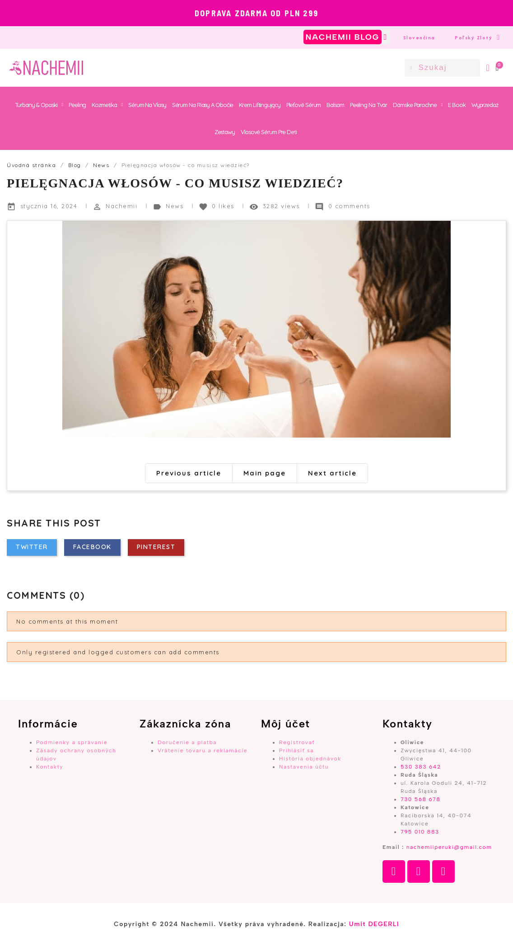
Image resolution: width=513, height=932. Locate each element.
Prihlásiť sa (296, 750)
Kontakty (49, 767)
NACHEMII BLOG (342, 37)
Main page (264, 473)
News (176, 206)
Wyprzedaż (484, 104)
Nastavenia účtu (304, 767)
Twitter (32, 547)
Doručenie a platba (187, 742)
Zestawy (225, 131)
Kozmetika (107, 105)
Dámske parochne (417, 105)
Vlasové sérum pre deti (269, 131)
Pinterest (156, 547)
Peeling (77, 104)
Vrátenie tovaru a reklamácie (202, 750)
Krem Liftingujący (259, 104)
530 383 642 (421, 767)
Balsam (335, 104)
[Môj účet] (488, 67)
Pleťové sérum (303, 104)
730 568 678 (420, 799)
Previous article (188, 473)
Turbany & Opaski (39, 105)
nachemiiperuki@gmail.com (449, 847)
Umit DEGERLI (374, 924)
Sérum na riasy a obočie (202, 104)
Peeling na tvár (368, 104)
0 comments (349, 206)
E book (456, 104)
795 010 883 (420, 832)
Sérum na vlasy (147, 104)
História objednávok (310, 758)
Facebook (92, 547)
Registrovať (297, 742)
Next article (332, 473)
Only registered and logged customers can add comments (117, 652)
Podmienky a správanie (71, 742)
